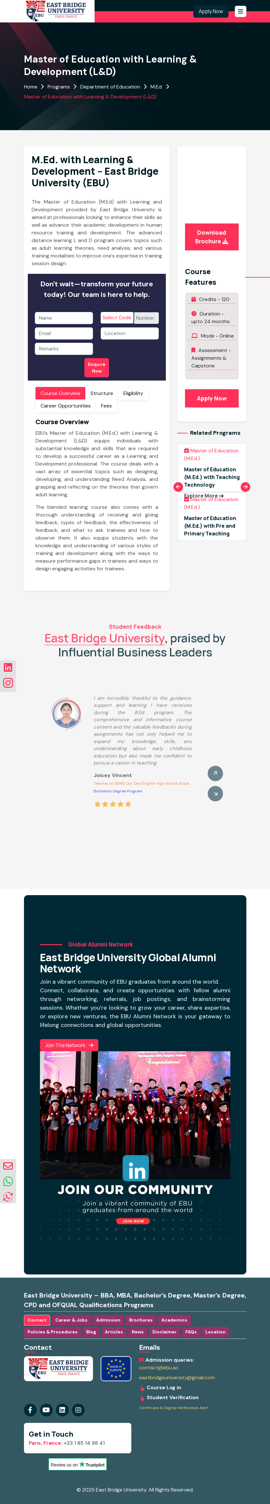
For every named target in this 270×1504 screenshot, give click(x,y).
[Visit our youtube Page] (46, 1410)
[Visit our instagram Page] (62, 1410)
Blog (91, 1332)
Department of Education (110, 86)
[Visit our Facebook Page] (30, 1410)
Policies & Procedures (52, 1332)
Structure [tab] (101, 393)
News (138, 1332)
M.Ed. (156, 86)
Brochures (141, 1320)
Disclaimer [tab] (164, 1332)
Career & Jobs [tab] (71, 1320)
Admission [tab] (108, 1320)
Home (30, 86)
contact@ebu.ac (159, 1368)
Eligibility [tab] (133, 393)
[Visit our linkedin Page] (78, 1410)
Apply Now (211, 11)
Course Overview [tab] (60, 393)
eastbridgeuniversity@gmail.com (177, 1377)
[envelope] (8, 1166)
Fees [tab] (106, 405)
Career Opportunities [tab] (66, 405)
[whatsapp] (8, 1181)
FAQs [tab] (191, 1332)
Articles (114, 1332)
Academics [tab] (174, 1320)
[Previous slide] (178, 487)
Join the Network (69, 1045)
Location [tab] (215, 1332)
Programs (59, 86)
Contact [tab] (37, 1320)
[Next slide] (245, 487)
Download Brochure (211, 237)
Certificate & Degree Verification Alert (173, 1408)
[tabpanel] (96, 497)
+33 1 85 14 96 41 (67, 1443)
